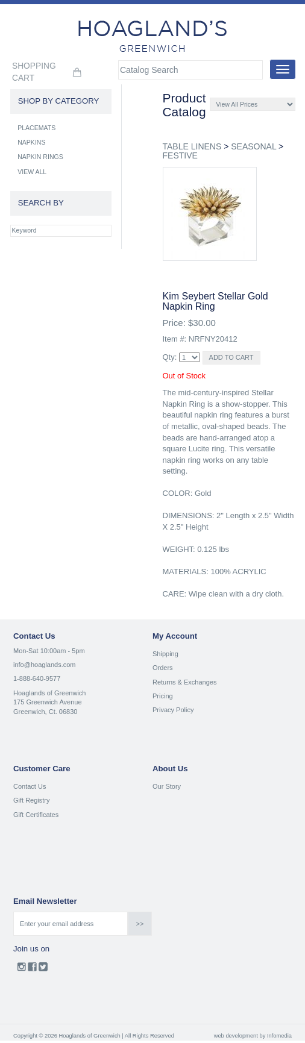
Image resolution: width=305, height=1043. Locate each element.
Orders (162, 667)
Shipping (165, 653)
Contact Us (29, 786)
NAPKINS (31, 142)
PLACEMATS (36, 127)
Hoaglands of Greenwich (49, 693)
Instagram (21, 969)
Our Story (166, 786)
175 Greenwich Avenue (47, 702)
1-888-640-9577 (36, 678)
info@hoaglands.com (44, 664)
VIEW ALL (31, 171)
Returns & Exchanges (184, 682)
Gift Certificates (35, 814)
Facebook (32, 969)
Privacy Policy (172, 709)
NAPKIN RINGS (40, 156)
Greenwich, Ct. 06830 (45, 711)
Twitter (43, 969)
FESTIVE (180, 155)
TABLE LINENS (192, 146)
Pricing (162, 696)
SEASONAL (253, 146)
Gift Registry (31, 800)
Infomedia (279, 1036)
